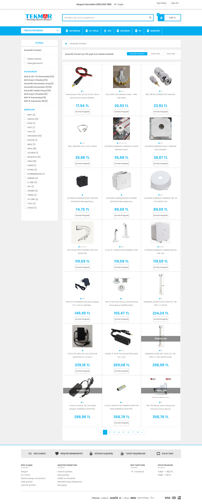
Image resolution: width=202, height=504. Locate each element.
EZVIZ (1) (31, 123)
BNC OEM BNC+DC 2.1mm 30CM (82, 146)
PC (138, 31)
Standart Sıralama (137, 54)
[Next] (142, 432)
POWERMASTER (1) (36, 174)
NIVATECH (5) (34, 157)
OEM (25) (31, 161)
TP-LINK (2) (32, 199)
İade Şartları (63, 475)
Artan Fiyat (171, 54)
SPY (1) (30, 186)
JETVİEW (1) (32, 152)
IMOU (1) (31, 144)
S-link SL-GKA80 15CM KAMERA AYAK (121, 250)
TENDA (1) (32, 195)
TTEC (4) (31, 203)
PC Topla (118, 4)
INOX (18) (31, 148)
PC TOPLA (92, 31)
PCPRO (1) (32, 169)
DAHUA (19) (32, 119)
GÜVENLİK (123, 31)
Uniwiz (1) (31, 207)
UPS (107, 31)
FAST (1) (31, 127)
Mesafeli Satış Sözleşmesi (70, 481)
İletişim (24, 471)
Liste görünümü (35, 63)
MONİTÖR (153, 31)
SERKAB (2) (32, 178)
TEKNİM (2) (32, 190)
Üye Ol (175, 3)
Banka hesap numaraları (33, 478)
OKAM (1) (31, 165)
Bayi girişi (62, 485)
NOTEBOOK (73, 31)
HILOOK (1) (32, 140)
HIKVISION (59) (34, 135)
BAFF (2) (31, 114)
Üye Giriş (162, 3)
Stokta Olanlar (34, 58)
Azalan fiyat (155, 54)
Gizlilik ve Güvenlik (66, 478)
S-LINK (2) (32, 182)
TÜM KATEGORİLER (33, 30)
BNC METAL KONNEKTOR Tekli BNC (160, 94)
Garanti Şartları (28, 485)
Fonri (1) (31, 131)
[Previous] (100, 432)
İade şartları (27, 481)
